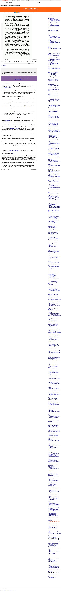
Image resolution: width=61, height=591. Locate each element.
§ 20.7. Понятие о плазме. (51, 269)
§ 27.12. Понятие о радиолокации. (52, 398)
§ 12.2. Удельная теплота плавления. (53, 150)
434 (30, 61)
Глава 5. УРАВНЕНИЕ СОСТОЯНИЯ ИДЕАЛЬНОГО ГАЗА (53, 64)
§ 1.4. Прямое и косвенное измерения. (53, 19)
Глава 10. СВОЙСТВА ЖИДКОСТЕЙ (53, 124)
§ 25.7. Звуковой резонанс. (51, 365)
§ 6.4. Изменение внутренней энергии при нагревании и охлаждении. (53, 84)
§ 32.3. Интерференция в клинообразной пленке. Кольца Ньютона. (53, 456)
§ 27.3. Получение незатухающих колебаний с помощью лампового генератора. (54, 384)
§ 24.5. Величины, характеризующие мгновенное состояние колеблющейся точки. (54, 335)
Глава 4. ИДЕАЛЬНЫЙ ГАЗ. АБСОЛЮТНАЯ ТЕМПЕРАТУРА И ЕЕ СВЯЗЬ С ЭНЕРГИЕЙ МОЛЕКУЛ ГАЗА (54, 54)
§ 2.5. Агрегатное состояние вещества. (53, 36)
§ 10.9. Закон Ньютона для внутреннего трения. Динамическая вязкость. (53, 135)
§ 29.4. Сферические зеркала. (52, 415)
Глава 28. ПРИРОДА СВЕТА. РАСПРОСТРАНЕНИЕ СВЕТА (52, 401)
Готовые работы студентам (20, 0)
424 (12, 61)
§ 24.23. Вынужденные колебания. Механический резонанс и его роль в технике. (54, 359)
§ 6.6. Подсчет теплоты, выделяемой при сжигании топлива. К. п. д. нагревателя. (53, 87)
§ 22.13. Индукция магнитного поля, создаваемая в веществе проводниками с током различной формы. (54, 300)
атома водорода (7, 120)
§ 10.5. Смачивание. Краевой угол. (52, 128)
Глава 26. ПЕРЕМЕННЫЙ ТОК (52, 368)
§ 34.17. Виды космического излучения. (53, 497)
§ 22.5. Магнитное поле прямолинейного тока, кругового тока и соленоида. (54, 287)
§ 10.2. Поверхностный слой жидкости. (53, 125)
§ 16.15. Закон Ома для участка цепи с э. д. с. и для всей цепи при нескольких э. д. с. (54, 232)
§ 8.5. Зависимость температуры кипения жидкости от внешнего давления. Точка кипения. (53, 111)
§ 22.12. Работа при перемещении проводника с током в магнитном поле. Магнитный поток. (54, 297)
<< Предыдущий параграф (5, 59)
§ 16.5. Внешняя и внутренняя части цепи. (53, 216)
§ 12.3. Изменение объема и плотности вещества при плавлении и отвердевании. (53, 151)
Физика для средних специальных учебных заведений (12, 5)
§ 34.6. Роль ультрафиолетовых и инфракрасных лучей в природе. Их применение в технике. (53, 483)
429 (21, 61)
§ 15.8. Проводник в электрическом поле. (53, 197)
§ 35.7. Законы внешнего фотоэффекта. (53, 509)
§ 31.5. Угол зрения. (50, 446)
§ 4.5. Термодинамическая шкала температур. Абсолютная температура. (54, 60)
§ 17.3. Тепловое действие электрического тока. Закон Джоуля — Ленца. (53, 237)
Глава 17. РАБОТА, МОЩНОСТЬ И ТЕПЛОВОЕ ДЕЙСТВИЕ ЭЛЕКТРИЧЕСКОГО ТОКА (53, 234)
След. (35, 61)
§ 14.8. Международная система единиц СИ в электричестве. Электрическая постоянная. (54, 183)
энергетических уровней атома (14, 150)
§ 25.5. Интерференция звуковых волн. (53, 363)
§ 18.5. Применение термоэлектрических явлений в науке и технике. (53, 245)
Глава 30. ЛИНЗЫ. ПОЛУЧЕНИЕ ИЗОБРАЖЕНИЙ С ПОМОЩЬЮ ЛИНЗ (53, 426)
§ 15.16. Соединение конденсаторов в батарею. (54, 206)
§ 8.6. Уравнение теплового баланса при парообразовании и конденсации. (53, 113)
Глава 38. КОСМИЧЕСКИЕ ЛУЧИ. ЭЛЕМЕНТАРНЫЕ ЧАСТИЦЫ (52, 553)
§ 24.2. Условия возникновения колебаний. (53, 330)
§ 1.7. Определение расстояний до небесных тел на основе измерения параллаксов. (54, 22)
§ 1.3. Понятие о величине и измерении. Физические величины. (53, 18)
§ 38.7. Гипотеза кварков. (51, 560)
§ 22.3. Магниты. (50, 284)
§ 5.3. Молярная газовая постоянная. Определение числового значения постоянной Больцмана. (54, 68)
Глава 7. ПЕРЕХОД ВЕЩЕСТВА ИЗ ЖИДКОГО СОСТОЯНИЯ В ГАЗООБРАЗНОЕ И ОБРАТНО (54, 101)
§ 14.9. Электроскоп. (51, 184)
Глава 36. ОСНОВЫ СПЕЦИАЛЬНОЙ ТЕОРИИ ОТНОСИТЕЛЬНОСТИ (53, 525)
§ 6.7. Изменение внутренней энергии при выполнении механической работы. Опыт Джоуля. (53, 90)
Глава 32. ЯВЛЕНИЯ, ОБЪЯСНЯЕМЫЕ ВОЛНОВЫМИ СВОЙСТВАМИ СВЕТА (53, 454)
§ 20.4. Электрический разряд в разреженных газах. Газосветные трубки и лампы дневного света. (54, 265)
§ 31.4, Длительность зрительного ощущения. (54, 445)
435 (32, 61)
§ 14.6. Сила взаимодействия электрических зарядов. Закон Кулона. (54, 180)
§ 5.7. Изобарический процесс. (52, 74)
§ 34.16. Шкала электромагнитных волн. (53, 496)
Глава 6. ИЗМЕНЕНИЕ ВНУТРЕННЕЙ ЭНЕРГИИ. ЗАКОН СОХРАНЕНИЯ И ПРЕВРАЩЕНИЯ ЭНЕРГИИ (53, 80)
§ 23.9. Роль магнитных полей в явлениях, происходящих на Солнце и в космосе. (53, 324)
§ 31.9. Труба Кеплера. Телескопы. (52, 451)
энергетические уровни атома (14, 128)
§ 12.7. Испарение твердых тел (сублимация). (54, 157)
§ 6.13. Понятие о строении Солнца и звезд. (54, 99)
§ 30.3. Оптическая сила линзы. (52, 429)
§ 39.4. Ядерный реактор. (51, 565)
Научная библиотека (5, 0)
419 (3, 61)
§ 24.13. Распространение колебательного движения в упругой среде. (53, 346)
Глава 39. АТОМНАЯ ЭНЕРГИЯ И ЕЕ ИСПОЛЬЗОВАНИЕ (53, 561)
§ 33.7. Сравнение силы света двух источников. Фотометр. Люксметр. (52, 473)
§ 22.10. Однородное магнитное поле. (53, 295)
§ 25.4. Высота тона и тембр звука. (52, 362)
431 (25, 61)
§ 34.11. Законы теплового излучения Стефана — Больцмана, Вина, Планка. (54, 490)
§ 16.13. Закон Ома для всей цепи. (52, 229)
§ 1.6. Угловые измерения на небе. (52, 21)
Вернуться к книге (3, 65)
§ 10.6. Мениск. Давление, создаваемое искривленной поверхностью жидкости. (53, 130)
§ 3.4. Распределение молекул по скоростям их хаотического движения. (54, 44)
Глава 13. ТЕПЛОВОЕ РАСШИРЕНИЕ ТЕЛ (54, 160)
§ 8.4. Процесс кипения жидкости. (52, 109)
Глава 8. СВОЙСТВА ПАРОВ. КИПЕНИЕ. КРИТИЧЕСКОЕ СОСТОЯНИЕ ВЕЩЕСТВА (54, 105)
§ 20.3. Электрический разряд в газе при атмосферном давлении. (53, 263)
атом (35, 90)
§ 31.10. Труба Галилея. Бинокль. (52, 452)
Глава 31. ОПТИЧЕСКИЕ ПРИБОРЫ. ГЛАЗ (54, 442)
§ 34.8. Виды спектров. (51, 486)
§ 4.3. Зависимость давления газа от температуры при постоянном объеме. (53, 57)
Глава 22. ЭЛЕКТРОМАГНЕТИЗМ (52, 281)
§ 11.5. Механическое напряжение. (52, 142)
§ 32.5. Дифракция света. (51, 459)
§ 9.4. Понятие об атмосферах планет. (53, 123)
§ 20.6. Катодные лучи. (51, 268)
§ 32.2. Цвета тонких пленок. (52, 455)
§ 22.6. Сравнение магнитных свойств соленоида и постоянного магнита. (53, 289)
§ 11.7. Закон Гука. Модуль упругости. (53, 145)
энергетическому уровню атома (6, 87)
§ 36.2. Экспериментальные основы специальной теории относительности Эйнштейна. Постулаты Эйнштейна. (53, 527)
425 (14, 61)
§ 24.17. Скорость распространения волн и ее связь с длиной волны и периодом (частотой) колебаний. (54, 351)
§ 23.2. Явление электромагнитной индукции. (54, 313)
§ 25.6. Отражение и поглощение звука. (53, 364)
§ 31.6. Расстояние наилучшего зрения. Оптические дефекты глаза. (53, 448)
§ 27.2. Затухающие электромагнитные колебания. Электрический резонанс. (53, 382)
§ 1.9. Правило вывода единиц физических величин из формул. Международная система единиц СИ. (54, 26)
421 (7, 61)
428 (19, 61)
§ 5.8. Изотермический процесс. (52, 75)
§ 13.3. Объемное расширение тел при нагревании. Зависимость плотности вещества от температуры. (54, 164)
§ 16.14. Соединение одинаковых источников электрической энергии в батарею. (54, 230)
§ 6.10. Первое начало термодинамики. (53, 95)
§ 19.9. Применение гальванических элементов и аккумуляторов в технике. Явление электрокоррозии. (54, 257)
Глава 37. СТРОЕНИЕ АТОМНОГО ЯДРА (53, 539)
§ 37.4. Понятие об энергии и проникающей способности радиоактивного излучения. (54, 543)
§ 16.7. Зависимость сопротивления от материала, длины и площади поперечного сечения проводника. (53, 221)
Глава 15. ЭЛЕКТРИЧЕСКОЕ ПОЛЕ (53, 185)
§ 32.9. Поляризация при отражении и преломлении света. (53, 465)
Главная (2, 5)
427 (18, 61)
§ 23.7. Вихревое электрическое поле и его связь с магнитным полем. (53, 321)
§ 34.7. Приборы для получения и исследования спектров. (52, 485)
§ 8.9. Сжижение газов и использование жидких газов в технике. (53, 117)
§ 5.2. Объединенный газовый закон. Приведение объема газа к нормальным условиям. (53, 66)
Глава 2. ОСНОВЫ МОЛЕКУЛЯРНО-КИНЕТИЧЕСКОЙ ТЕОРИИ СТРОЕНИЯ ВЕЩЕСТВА (53, 31)
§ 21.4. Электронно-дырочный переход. (53, 278)
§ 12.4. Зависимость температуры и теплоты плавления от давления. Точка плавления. (54, 153)
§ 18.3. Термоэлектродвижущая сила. (53, 242)
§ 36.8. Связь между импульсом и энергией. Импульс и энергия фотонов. (54, 537)
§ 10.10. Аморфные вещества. (52, 136)
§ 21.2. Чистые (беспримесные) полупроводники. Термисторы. (52, 276)
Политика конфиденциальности (4, 590)
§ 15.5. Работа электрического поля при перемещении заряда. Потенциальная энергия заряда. (54, 192)
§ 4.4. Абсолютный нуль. (51, 58)
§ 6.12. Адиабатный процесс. (52, 98)
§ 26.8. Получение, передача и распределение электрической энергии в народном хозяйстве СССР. (54, 378)
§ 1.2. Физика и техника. (51, 16)
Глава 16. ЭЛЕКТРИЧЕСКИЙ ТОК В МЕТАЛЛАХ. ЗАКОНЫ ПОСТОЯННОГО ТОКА (53, 211)
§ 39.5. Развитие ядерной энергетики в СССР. (54, 566)
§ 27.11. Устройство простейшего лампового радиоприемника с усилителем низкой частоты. (54, 397)
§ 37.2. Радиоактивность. (51, 540)
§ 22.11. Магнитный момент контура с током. (54, 296)
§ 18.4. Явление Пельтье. (51, 243)
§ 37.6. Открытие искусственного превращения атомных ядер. (52, 546)
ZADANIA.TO (18, 79)
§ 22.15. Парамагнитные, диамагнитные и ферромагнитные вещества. (53, 304)
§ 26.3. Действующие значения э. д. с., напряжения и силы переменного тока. (53, 371)
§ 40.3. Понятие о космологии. (52, 577)
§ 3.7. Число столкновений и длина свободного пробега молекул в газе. (54, 48)
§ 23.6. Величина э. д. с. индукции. (52, 320)
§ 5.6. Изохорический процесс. (52, 73)
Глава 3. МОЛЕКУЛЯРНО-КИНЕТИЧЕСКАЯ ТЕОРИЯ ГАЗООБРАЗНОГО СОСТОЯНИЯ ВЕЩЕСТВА (54, 40)
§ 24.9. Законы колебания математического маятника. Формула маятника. (53, 340)
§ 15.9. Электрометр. (51, 198)
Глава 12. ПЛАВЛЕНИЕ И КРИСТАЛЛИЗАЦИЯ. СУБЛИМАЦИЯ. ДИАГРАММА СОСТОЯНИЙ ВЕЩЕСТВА (54, 148)
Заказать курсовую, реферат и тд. (30, 0)
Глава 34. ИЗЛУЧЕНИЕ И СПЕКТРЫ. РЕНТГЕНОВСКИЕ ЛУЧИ (53, 475)
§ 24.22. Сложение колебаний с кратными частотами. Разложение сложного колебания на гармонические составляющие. (54, 358)
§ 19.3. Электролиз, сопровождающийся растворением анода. (53, 249)
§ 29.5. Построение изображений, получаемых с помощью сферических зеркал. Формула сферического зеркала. (54, 417)
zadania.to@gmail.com (53, 0)
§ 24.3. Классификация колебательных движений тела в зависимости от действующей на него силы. (54, 332)
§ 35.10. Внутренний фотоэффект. (52, 513)
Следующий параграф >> (33, 59)
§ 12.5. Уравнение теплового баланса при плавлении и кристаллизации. (53, 155)
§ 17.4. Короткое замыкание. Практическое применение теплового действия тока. (53, 239)
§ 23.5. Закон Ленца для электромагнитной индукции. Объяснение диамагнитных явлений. (53, 319)
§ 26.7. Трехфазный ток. (51, 376)
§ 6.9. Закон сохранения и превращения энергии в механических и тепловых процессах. (53, 94)
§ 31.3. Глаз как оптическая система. (53, 444)
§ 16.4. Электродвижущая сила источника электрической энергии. (53, 215)
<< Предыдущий (5, 12)
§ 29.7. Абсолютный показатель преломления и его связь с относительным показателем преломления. (54, 421)
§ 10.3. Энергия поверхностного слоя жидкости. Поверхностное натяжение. (53, 126)
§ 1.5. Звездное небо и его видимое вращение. (54, 20)
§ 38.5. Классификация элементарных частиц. (54, 557)
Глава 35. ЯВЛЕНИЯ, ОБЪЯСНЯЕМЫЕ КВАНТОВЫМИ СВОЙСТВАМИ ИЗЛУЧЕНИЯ (53, 499)
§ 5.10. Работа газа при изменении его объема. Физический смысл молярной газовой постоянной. (54, 78)
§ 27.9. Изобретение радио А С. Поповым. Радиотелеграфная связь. (53, 393)
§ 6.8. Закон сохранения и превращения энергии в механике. (53, 91)
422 (9, 61)
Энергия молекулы (4, 155)
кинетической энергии (27, 102)
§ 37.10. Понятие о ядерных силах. (52, 550)
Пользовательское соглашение (13, 590)
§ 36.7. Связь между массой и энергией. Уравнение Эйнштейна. (53, 535)
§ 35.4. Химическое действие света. (53, 503)
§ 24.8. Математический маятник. (52, 339)
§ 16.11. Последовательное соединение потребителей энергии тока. (53, 226)
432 (27, 61)
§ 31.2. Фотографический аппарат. (52, 443)
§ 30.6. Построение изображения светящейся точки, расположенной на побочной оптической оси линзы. (54, 435)
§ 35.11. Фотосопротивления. (52, 514)
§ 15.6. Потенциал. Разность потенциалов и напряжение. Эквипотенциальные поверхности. (54, 194)
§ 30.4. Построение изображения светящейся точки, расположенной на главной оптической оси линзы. (54, 431)
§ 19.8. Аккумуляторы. (51, 255)
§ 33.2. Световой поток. (51, 467)
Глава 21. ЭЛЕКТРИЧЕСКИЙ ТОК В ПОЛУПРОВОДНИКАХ (53, 274)
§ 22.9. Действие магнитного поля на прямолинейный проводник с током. (53, 294)
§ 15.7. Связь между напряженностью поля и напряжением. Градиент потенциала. (54, 196)
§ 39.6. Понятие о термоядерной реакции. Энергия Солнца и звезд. (53, 568)
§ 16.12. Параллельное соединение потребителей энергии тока (52, 228)
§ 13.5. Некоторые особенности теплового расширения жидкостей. (53, 167)
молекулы (13, 153)
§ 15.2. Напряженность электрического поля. (54, 186)
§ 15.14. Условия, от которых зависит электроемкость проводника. (53, 204)
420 (5, 61)
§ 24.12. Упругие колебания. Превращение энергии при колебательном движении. (53, 344)
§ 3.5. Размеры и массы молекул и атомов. (53, 45)
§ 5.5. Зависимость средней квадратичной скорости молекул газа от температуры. (53, 72)
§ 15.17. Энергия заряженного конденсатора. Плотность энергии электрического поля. (54, 207)
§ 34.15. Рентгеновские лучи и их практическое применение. (52, 495)
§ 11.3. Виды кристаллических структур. (53, 140)
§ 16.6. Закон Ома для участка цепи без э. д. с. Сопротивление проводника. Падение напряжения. (54, 218)
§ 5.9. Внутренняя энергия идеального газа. (54, 76)
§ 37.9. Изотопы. (50, 549)
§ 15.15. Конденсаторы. (51, 205)
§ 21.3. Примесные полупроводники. (53, 277)
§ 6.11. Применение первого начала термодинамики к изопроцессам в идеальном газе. (54, 97)
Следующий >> (33, 12)
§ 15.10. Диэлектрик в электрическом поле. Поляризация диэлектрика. (53, 199)
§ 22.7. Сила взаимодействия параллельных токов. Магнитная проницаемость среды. (54, 290)
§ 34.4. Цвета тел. (50, 479)
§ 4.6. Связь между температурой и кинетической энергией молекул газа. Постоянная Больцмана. (53, 62)
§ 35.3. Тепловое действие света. (52, 502)
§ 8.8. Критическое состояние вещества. (53, 116)
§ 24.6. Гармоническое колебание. (52, 336)
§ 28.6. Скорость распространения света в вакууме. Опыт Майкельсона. (53, 408)
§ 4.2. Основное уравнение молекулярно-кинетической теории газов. (53, 55)
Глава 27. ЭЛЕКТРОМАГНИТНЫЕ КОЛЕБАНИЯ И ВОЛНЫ (52, 380)
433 (28, 61)
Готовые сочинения (12, 0)
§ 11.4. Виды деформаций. (51, 141)
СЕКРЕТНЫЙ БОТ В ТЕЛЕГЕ (30, 9)
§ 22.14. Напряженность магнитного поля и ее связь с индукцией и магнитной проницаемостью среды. (54, 302)
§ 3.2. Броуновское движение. (52, 41)
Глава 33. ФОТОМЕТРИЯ (51, 466)
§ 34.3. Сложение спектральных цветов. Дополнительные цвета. (53, 478)
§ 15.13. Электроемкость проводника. (53, 202)
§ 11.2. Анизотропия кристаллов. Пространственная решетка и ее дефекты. (53, 139)
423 (10, 61)
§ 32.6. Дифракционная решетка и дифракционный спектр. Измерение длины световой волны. (53, 461)
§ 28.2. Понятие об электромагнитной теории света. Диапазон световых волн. (54, 403)
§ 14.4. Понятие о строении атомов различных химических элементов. (54, 176)
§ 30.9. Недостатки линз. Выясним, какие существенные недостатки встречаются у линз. (53, 441)
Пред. (2, 61)
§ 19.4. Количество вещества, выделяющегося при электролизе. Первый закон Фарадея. (54, 251)
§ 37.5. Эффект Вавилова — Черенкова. (53, 544)
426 (16, 61)
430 (23, 61)
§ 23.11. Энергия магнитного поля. (52, 327)
